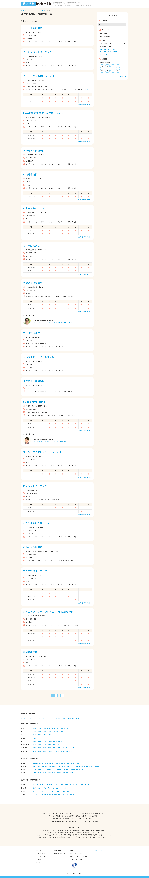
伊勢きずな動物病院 (34, 150)
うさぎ (51, 718)
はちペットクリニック (35, 208)
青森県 (34, 741)
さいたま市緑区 (73, 769)
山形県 (45, 741)
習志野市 (65, 772)
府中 (50, 784)
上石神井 (80, 784)
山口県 (55, 748)
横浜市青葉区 (36, 766)
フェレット (45, 718)
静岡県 (50, 735)
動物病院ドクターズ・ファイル (30, 10)
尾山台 (55, 784)
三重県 (45, 735)
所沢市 (39, 769)
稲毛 (67, 794)
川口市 (34, 769)
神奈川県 (40, 728)
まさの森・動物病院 (34, 381)
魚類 (73, 718)
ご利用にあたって (41, 853)
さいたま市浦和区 (48, 769)
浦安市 (71, 772)
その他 (78, 718)
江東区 (61, 763)
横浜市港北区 (61, 766)
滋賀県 (61, 731)
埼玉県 (46, 728)
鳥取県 (60, 748)
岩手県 (50, 741)
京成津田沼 (45, 794)
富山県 (60, 744)
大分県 (50, 751)
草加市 (66, 769)
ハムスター (29, 718)
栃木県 (56, 728)
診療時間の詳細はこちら (85, 104)
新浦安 (38, 794)
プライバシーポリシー (42, 856)
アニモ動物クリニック (35, 571)
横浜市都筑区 (53, 766)
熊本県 (60, 751)
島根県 (65, 748)
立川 (37, 784)
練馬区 (41, 763)
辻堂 (57, 788)
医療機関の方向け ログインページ (101, 851)
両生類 (43, 10)
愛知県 (34, 735)
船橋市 (34, 772)
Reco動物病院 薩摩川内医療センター (43, 113)
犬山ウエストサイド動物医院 (38, 357)
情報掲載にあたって (59, 854)
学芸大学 (87, 784)
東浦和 (38, 791)
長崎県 (39, 751)
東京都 (34, 728)
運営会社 (38, 862)
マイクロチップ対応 (105, 52)
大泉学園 (60, 784)
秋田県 (39, 741)
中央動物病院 (30, 174)
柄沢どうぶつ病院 (32, 282)
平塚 (49, 788)
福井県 (50, 744)
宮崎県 (55, 751)
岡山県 (70, 748)
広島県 (75, 748)
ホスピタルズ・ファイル (76, 859)
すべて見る (88, 89)
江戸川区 (66, 763)
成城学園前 (67, 784)
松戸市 (45, 772)
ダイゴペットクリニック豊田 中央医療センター (49, 611)
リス (55, 718)
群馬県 (66, 728)
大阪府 (34, 731)
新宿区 (56, 763)
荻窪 (34, 784)
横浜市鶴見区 (79, 766)
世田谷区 (35, 763)
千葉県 (51, 728)
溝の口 (66, 788)
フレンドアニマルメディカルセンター (43, 452)
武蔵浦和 (52, 791)
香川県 (34, 748)
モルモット (37, 718)
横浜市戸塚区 (88, 766)
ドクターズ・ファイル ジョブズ (78, 856)
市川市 (39, 772)
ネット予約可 (103, 54)
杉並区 (46, 763)
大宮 (34, 791)
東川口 (47, 791)
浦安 (34, 794)
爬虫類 (64, 718)
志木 (43, 791)
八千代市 (50, 772)
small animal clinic (34, 401)
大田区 (51, 763)
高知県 (50, 748)
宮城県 (55, 741)
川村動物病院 (30, 652)
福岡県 (34, 751)
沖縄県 (71, 751)
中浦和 (64, 791)
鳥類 (59, 718)
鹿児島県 (65, 751)
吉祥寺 (42, 784)
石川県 (45, 744)
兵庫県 (45, 731)
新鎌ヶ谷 (72, 794)
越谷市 (81, 769)
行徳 (63, 794)
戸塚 (53, 788)
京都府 (39, 731)
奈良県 (50, 731)
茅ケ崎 (61, 788)
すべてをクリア (121, 77)
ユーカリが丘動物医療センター (40, 76)
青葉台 (34, 788)
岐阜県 (39, 735)
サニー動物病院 (31, 245)
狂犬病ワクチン (114, 49)
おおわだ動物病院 (32, 547)
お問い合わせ (40, 859)
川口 (68, 791)
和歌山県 (55, 731)
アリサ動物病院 (31, 333)
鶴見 (45, 788)
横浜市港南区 (70, 766)
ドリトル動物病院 (32, 28)
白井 (55, 794)
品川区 (72, 763)
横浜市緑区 (45, 766)
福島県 (60, 741)
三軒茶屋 (74, 784)
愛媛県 (45, 748)
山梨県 (55, 744)
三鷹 (46, 784)
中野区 (77, 763)
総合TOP (39, 850)
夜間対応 (115, 52)
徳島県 (39, 748)
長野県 (34, 744)
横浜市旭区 (96, 766)
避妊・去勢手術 (104, 49)
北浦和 (59, 791)
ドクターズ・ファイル (76, 854)
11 (62, 695)
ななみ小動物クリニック (36, 523)
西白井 (51, 794)
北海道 (34, 738)
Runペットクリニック (35, 486)
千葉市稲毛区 (58, 772)
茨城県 (61, 728)
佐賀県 (45, 751)
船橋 (59, 794)
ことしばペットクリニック (37, 52)
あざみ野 (40, 788)
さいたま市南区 (58, 769)
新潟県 (39, 744)
